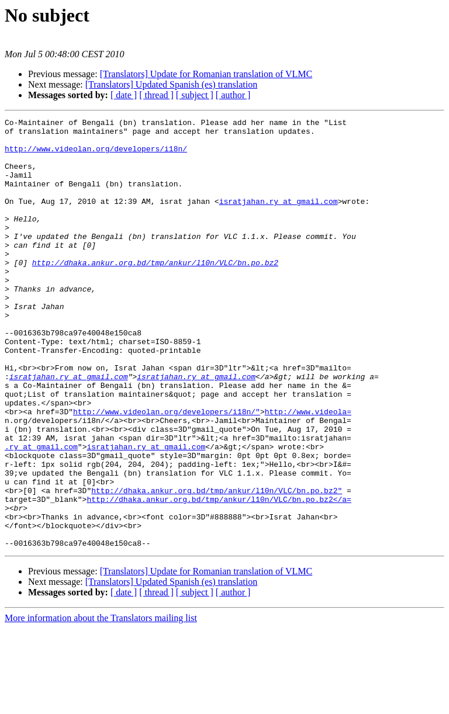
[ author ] (233, 95)
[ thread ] (156, 95)
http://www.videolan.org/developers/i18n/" (166, 471)
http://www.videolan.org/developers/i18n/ (96, 155)
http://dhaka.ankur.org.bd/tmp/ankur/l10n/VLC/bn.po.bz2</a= (219, 576)
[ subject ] (194, 95)
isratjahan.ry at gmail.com (278, 218)
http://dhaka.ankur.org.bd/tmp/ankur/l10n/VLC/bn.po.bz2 (155, 292)
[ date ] (123, 95)
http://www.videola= (308, 471)
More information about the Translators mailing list (101, 704)
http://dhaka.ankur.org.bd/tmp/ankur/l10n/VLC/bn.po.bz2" (216, 565)
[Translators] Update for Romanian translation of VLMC (206, 74)
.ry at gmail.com (41, 513)
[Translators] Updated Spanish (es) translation (171, 84)
